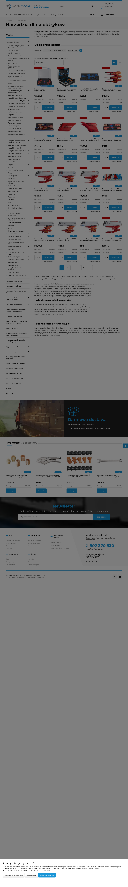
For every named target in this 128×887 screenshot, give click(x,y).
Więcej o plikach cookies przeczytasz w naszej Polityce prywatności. (26, 870)
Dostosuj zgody (31, 875)
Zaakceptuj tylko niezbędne (14, 875)
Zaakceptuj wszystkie (47, 875)
